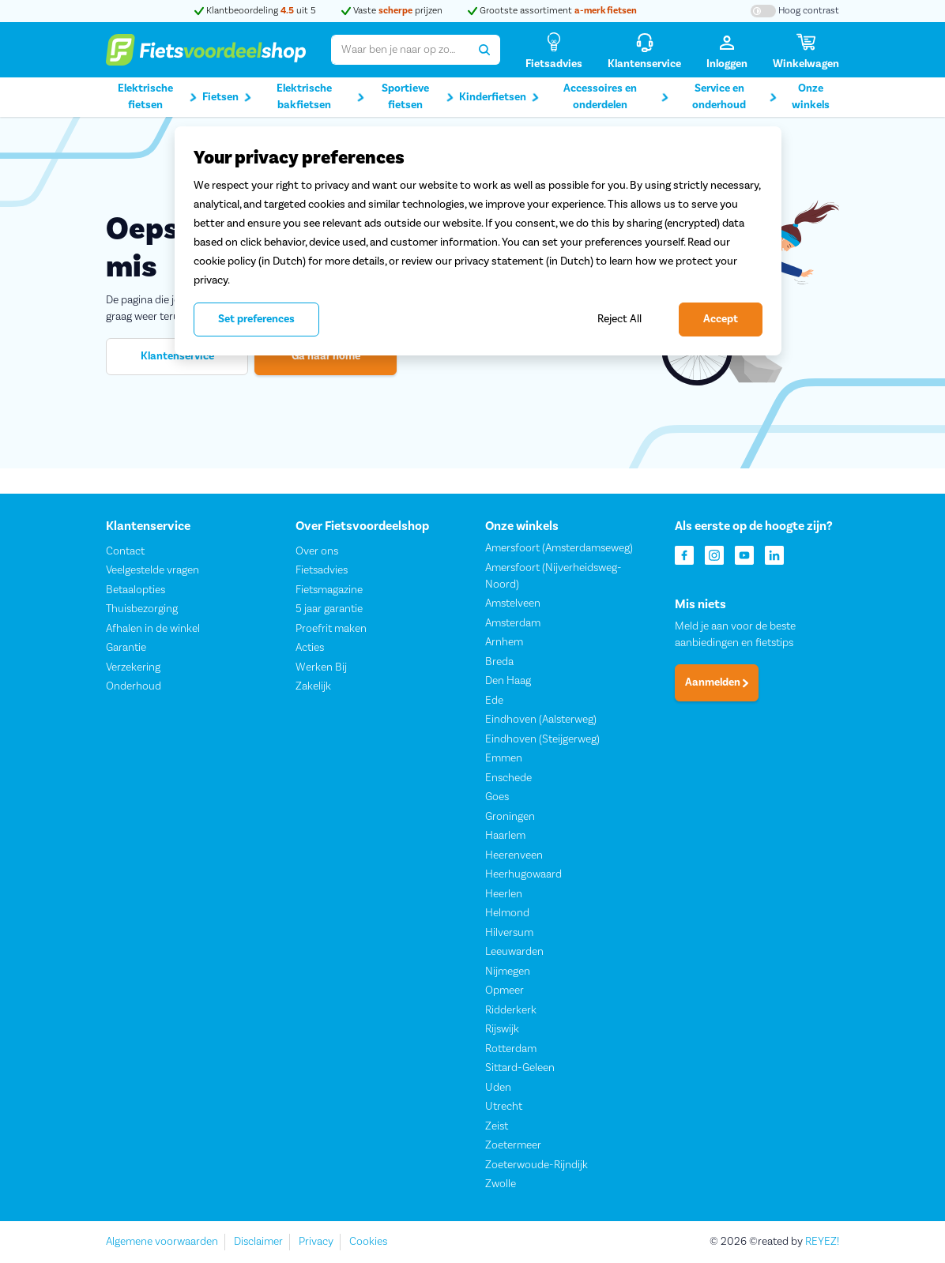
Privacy (316, 1242)
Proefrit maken (331, 629)
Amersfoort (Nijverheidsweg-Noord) (553, 576)
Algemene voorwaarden (162, 1242)
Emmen (503, 759)
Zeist (496, 1126)
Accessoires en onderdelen (615, 96)
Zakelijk (313, 687)
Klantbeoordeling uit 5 (255, 11)
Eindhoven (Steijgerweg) (542, 739)
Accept (720, 319)
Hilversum (509, 933)
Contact (125, 551)
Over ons (317, 551)
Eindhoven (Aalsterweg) (541, 720)
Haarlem (505, 836)
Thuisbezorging (142, 610)
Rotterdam (511, 1049)
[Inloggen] (726, 50)
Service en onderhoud (734, 96)
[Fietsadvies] (553, 50)
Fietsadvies (322, 571)
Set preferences (256, 319)
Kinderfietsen (499, 97)
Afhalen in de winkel (153, 629)
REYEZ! (822, 1242)
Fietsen (226, 97)
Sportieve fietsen (418, 96)
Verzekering (133, 667)
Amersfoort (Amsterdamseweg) (559, 549)
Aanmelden (716, 683)
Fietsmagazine (329, 590)
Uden (498, 1088)
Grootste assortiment (552, 11)
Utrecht (503, 1107)
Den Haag (508, 682)
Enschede (508, 778)
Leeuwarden (514, 952)
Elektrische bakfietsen (320, 96)
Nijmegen (507, 971)
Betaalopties (135, 590)
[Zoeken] (484, 50)
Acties (310, 648)
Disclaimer (258, 1242)
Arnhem (504, 643)
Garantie (126, 648)
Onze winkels (811, 96)
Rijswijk (502, 1030)
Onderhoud (133, 687)
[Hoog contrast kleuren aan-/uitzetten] (795, 11)
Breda (499, 662)
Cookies (368, 1242)
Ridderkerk (511, 1010)
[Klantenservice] (644, 50)
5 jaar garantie (329, 610)
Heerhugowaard (523, 875)
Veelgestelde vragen (152, 571)
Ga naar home (326, 356)
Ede (494, 701)
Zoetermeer (513, 1146)
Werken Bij (321, 667)
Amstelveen (512, 604)
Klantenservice (177, 356)
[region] (478, 240)
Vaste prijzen (391, 11)
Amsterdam (512, 623)
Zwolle (500, 1185)
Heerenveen (514, 855)
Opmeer (504, 991)
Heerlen (503, 894)
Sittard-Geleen (520, 1069)
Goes (497, 798)
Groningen (510, 817)
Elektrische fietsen (158, 96)
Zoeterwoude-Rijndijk (536, 1165)
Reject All (619, 318)
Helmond (507, 914)
